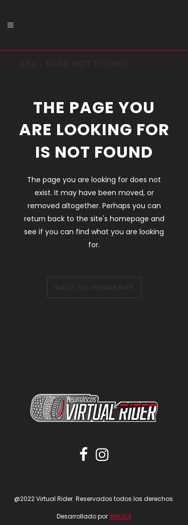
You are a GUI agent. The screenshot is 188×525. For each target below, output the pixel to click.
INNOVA (120, 516)
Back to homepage (94, 287)
